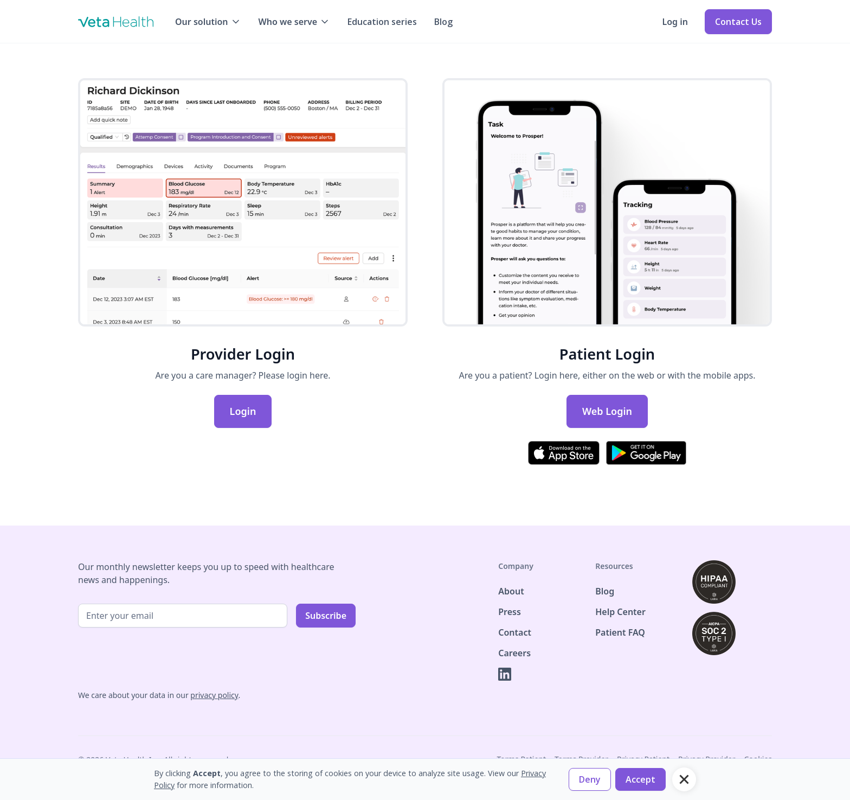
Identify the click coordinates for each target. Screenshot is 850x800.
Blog (443, 22)
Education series (382, 22)
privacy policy (214, 695)
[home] (115, 21)
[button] (208, 21)
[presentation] (160, 657)
